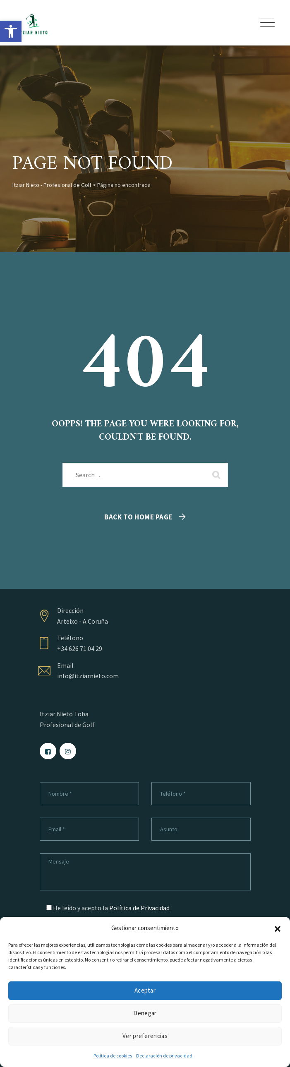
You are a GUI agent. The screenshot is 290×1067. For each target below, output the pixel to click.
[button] (11, 31)
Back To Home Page (138, 517)
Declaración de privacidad (164, 1056)
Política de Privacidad (139, 908)
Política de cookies (112, 1056)
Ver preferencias (145, 1036)
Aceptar (145, 990)
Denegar (144, 1013)
